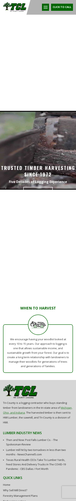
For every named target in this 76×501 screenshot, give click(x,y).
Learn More (38, 191)
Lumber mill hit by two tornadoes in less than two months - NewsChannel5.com (36, 452)
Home (6, 485)
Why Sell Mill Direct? (15, 490)
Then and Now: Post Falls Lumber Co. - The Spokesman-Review (32, 442)
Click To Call (62, 7)
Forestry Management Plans (20, 496)
